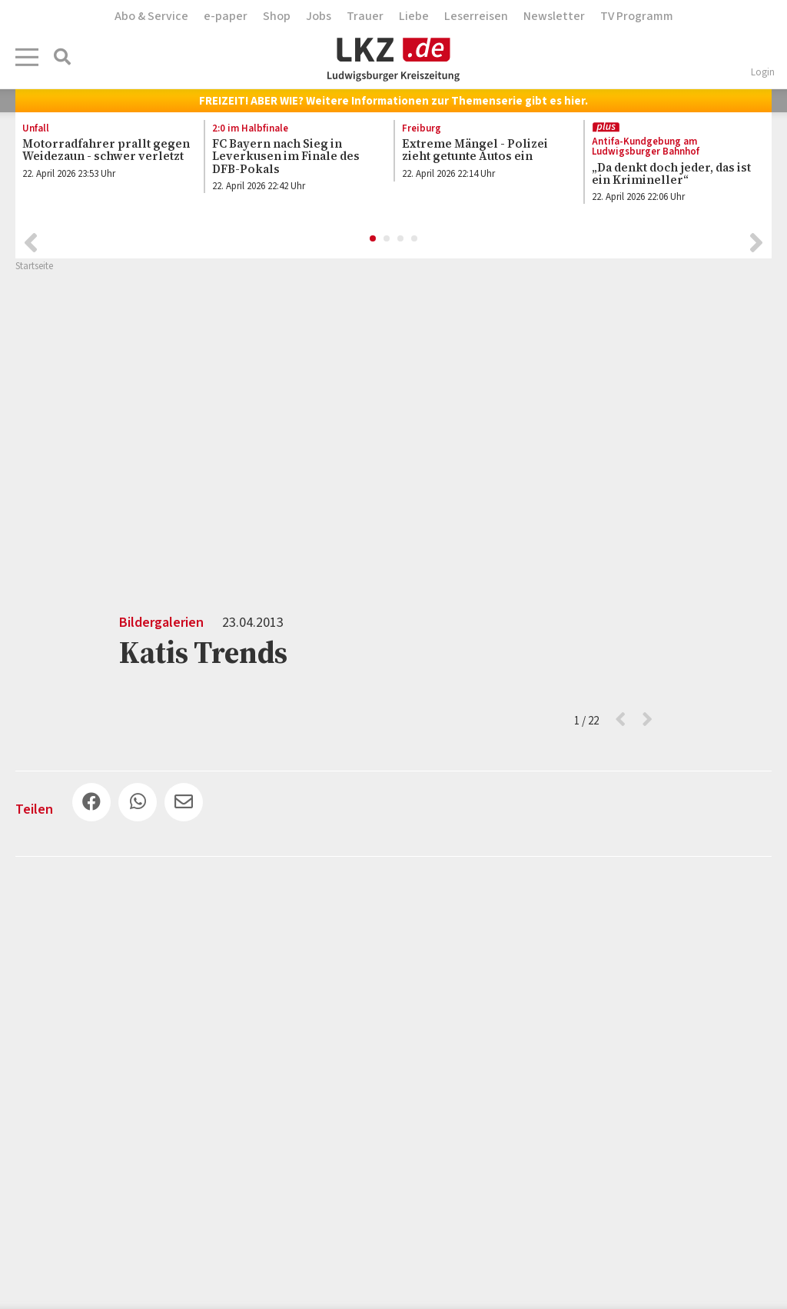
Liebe (414, 16)
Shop (277, 16)
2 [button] (387, 239)
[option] (101, 154)
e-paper (225, 16)
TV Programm (636, 16)
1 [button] (373, 239)
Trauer (365, 16)
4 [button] (415, 239)
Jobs (318, 16)
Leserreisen (476, 16)
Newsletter (554, 16)
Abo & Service (151, 16)
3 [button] (401, 239)
